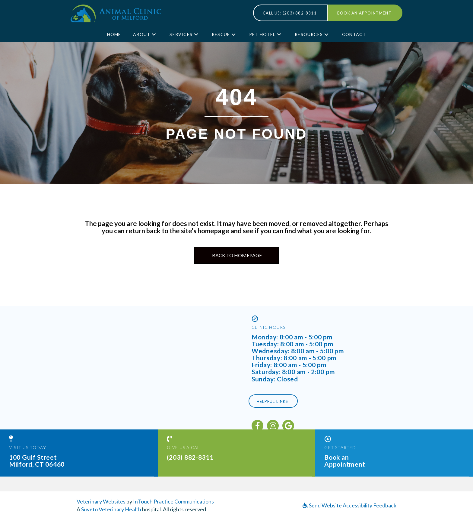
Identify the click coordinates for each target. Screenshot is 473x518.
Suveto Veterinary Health (111, 509)
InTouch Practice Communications (173, 501)
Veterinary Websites (101, 501)
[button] (153, 34)
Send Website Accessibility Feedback (349, 505)
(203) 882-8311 (190, 452)
